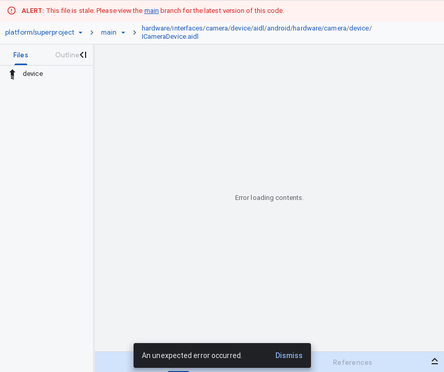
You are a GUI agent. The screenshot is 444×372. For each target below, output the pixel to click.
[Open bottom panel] (434, 361)
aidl (258, 28)
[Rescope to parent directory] (12, 74)
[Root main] (109, 32)
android (279, 28)
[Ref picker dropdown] (123, 32)
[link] (284, 32)
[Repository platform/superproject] (39, 32)
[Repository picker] (80, 32)
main (151, 10)
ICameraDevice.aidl (170, 36)
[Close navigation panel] (82, 54)
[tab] (21, 54)
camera (217, 28)
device (241, 28)
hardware (156, 28)
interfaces (187, 28)
